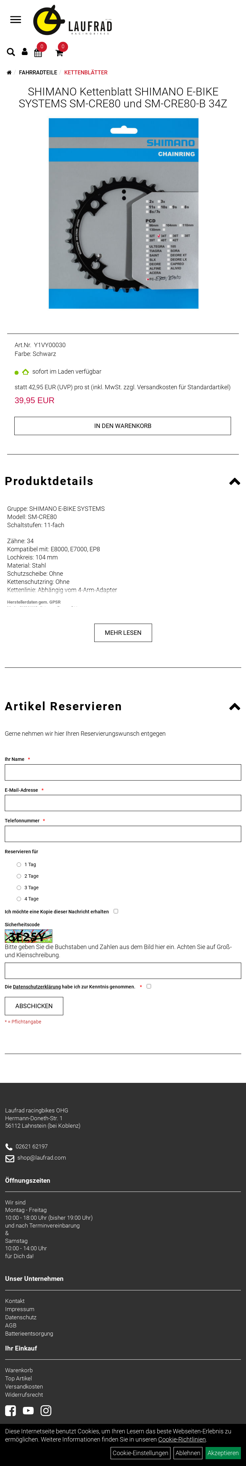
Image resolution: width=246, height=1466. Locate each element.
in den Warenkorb (122, 425)
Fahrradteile (38, 72)
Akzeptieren (223, 1452)
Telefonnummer (22, 820)
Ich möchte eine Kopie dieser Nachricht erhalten (57, 911)
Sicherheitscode (22, 924)
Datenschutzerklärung (37, 986)
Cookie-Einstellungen (140, 1452)
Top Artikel (18, 1378)
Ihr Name (14, 759)
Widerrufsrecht (24, 1394)
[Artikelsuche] (11, 53)
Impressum (19, 1309)
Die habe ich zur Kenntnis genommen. (70, 986)
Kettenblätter (86, 72)
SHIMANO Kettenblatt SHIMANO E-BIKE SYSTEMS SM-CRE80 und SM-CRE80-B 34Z (123, 97)
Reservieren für (21, 851)
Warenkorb (19, 1370)
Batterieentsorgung (29, 1333)
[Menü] (15, 20)
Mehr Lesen (123, 632)
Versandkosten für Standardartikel (183, 387)
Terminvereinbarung (54, 1225)
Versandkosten (24, 1386)
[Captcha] (123, 971)
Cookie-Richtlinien (182, 1439)
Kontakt (14, 1301)
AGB (10, 1325)
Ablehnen (188, 1452)
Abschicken (34, 1005)
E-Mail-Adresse (21, 790)
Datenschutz (20, 1317)
